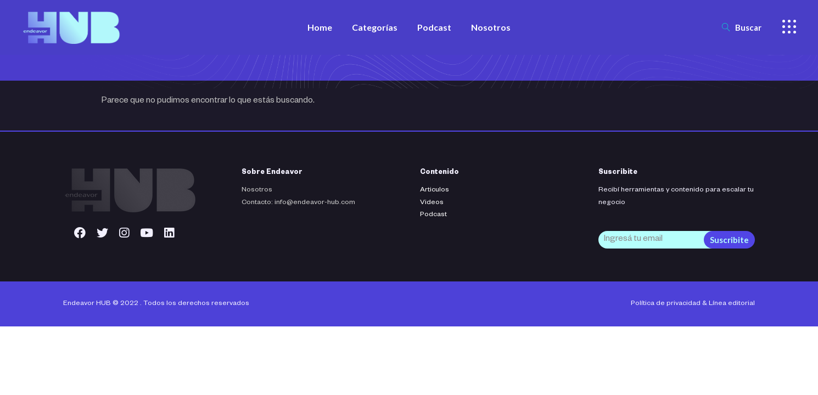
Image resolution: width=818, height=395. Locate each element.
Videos (432, 203)
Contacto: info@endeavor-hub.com (298, 203)
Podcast (433, 215)
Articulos (434, 190)
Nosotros (257, 190)
